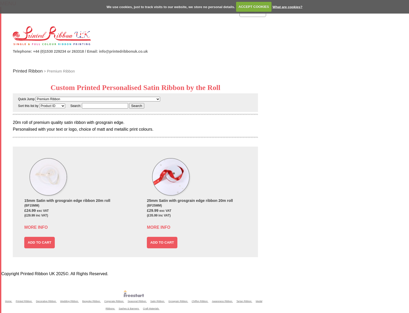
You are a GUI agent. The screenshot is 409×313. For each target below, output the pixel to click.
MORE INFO (36, 227)
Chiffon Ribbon (200, 301)
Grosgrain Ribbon (178, 301)
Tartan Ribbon (244, 301)
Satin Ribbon (157, 301)
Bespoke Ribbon (91, 301)
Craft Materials (151, 308)
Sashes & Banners (129, 308)
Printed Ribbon (28, 71)
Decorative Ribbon (46, 301)
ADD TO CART (39, 242)
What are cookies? (288, 7)
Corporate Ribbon (114, 301)
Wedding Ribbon (69, 301)
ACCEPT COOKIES (253, 7)
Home (8, 301)
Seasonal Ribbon (137, 301)
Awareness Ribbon (222, 301)
